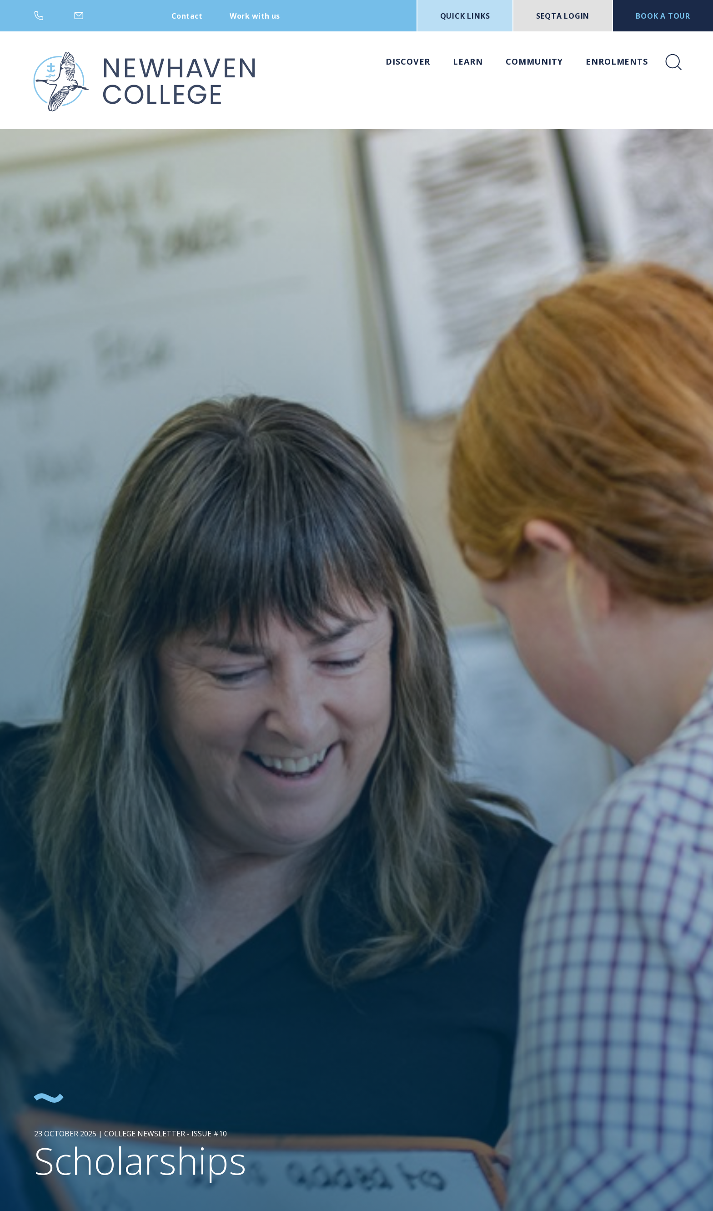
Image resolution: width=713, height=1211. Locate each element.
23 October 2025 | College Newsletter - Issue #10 (130, 1134)
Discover (408, 61)
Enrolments (617, 61)
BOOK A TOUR (663, 16)
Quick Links (465, 16)
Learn (468, 61)
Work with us (255, 16)
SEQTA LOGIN (562, 16)
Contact (186, 16)
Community (534, 61)
